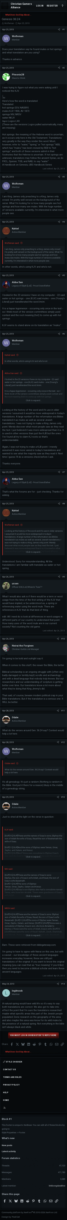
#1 (63, 29)
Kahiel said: (10, 355)
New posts (7, 1145)
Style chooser (12, 1062)
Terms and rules (12, 1077)
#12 (63, 742)
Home (6, 1100)
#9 (63, 577)
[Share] (59, 29)
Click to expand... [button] (34, 400)
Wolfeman (9, 23)
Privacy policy (11, 1085)
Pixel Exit (16, 1217)
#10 (63, 639)
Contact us (9, 1069)
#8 (63, 503)
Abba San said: (12, 373)
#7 (63, 472)
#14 (63, 984)
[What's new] (62, 6)
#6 (63, 334)
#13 (63, 797)
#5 (63, 275)
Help (5, 1092)
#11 (63, 710)
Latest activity (9, 1151)
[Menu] (4, 5)
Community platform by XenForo (30, 1212)
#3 (63, 177)
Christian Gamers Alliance (21, 5)
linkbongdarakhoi (57, 1186)
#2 (63, 68)
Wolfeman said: (12, 243)
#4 (63, 222)
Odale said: (10, 763)
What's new (8, 1138)
